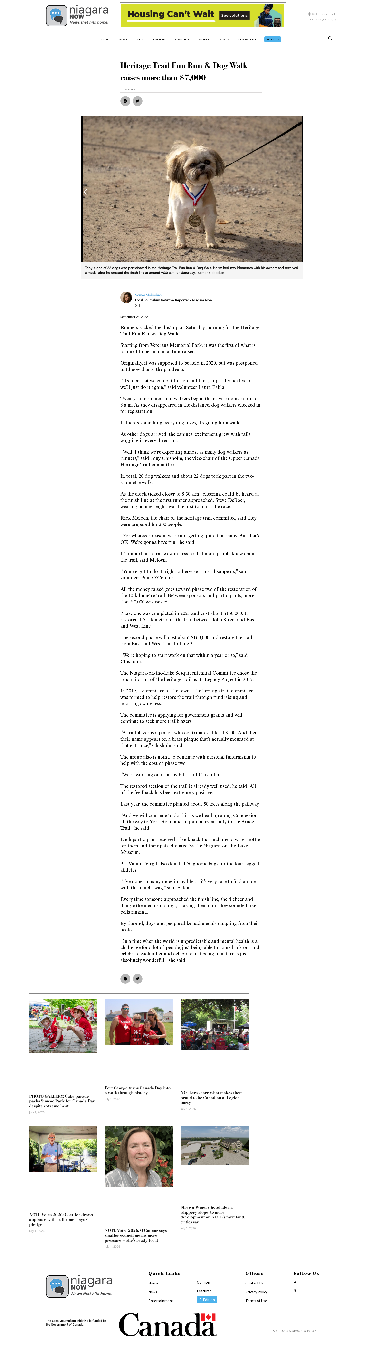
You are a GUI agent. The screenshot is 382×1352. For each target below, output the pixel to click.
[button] (330, 39)
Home (153, 1283)
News (152, 1291)
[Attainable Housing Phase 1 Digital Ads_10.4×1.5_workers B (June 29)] (202, 15)
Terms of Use (256, 1300)
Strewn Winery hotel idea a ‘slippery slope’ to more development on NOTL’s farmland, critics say (213, 1214)
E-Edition (207, 1299)
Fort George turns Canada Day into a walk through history (138, 1090)
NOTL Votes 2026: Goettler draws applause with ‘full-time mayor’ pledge (61, 1219)
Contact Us (254, 1283)
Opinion (203, 1282)
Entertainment (160, 1300)
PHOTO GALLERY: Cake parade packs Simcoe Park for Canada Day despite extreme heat (62, 1101)
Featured (204, 1290)
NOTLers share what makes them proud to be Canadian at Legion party (212, 1097)
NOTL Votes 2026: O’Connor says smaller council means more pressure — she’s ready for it (136, 1235)
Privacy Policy (256, 1291)
